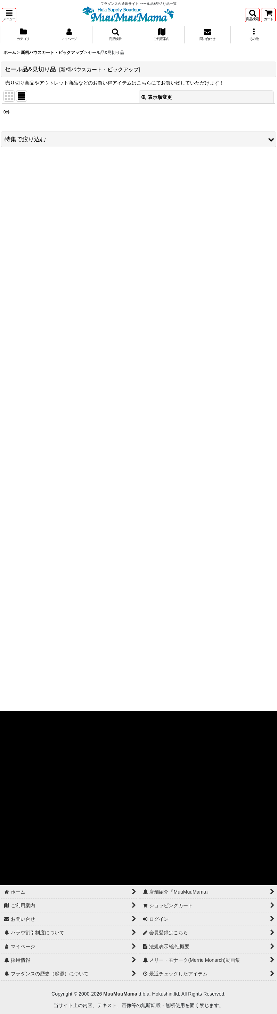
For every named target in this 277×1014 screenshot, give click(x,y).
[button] (9, 15)
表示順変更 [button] (156, 97)
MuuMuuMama (120, 994)
